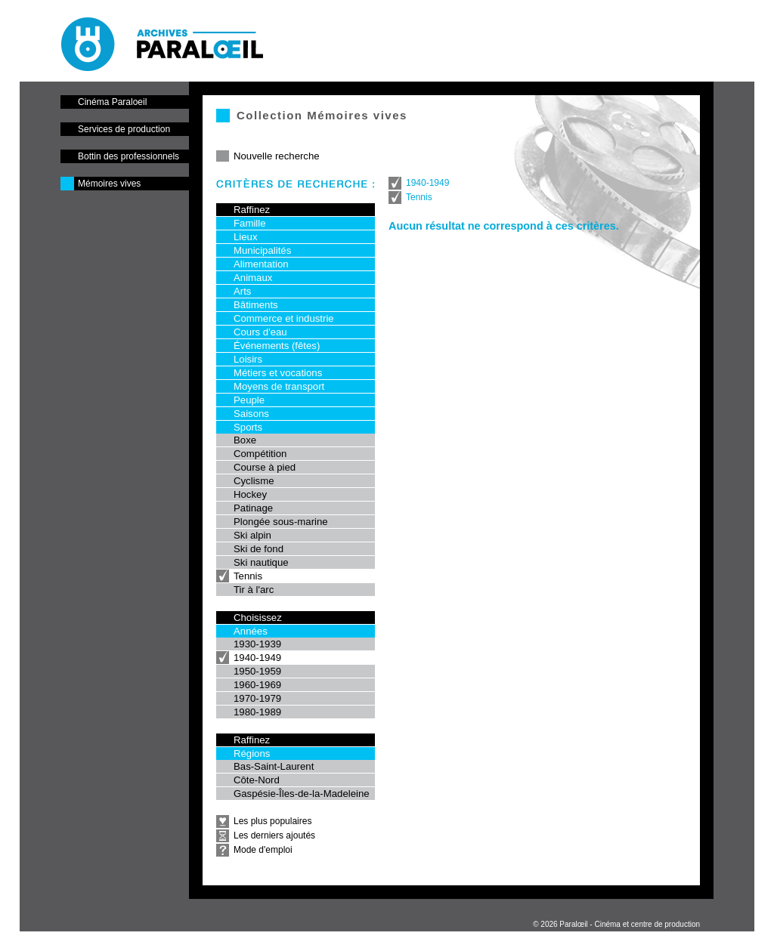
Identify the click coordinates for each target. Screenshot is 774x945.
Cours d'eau (260, 332)
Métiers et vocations (278, 372)
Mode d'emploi (263, 850)
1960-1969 (257, 684)
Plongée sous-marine (281, 521)
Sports (248, 427)
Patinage (253, 508)
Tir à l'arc (254, 589)
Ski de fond (258, 548)
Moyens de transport (279, 386)
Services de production (124, 129)
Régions (252, 753)
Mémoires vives (109, 183)
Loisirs (248, 359)
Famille (250, 223)
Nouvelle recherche (277, 156)
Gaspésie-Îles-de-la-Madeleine (302, 793)
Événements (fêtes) (277, 345)
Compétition (260, 453)
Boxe (245, 440)
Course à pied (265, 467)
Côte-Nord (257, 780)
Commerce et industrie (284, 318)
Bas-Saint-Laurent (274, 766)
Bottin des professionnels (128, 156)
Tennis (248, 576)
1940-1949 (257, 657)
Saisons (251, 413)
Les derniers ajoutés (274, 835)
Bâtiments (256, 304)
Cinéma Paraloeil (112, 102)
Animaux (253, 277)
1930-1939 (257, 644)
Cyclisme (254, 480)
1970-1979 (257, 698)
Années (251, 631)
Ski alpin (252, 535)
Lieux (246, 236)
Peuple (249, 400)
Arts (242, 291)
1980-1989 (257, 712)
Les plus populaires (272, 821)
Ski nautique (261, 562)
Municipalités (262, 250)
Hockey (250, 494)
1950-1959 (257, 671)
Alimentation (261, 264)
